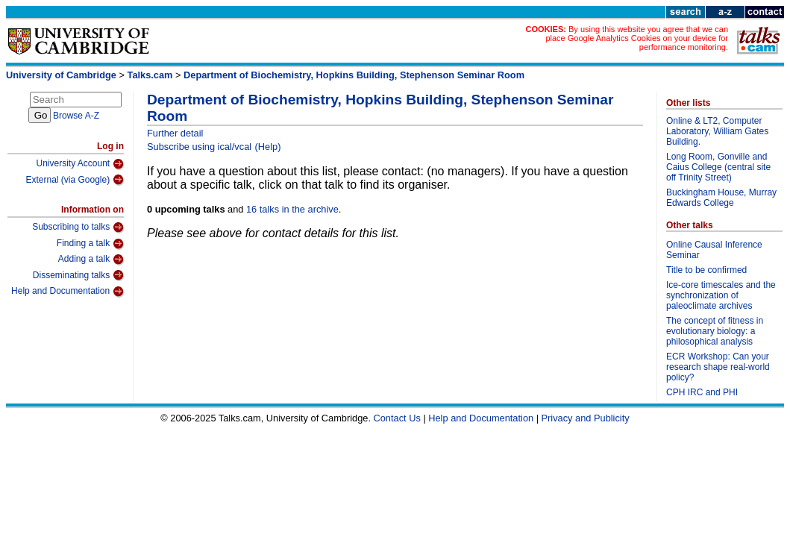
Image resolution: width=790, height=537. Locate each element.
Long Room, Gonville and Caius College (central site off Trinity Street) (718, 167)
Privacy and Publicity (586, 418)
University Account (80, 164)
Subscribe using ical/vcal (199, 146)
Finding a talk (90, 244)
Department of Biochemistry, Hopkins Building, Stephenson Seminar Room (354, 75)
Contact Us (397, 418)
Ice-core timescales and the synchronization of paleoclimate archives (721, 295)
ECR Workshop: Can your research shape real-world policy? (718, 367)
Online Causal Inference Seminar (714, 249)
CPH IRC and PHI (702, 392)
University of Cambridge (61, 75)
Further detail (175, 133)
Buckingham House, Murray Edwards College (721, 197)
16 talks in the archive (292, 209)
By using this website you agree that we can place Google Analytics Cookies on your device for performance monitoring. (636, 38)
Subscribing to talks (78, 227)
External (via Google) (74, 180)
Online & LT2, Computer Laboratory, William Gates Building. (717, 131)
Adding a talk (91, 260)
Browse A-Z (76, 115)
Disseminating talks (78, 275)
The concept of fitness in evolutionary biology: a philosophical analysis (714, 331)
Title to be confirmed (706, 270)
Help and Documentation (67, 292)
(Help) (268, 146)
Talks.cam (150, 75)
